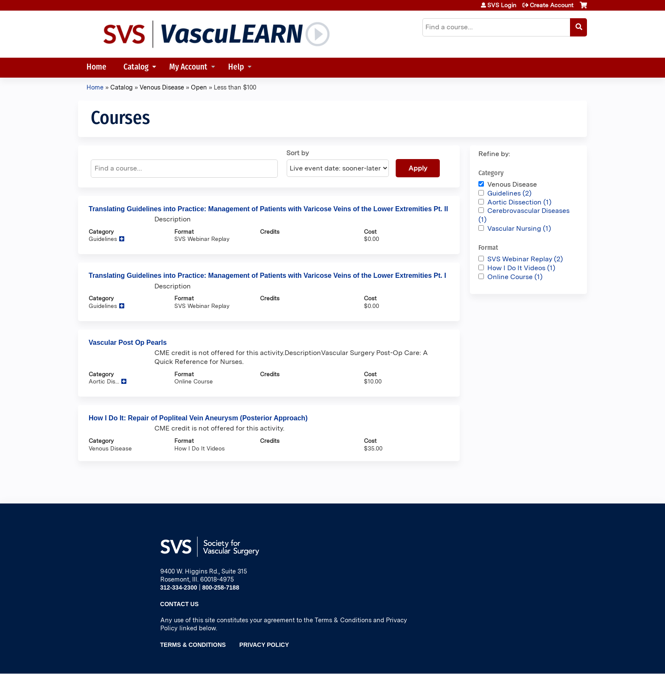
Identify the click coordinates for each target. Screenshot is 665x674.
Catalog (135, 68)
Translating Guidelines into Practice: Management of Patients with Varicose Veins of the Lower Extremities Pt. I (267, 275)
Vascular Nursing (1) (519, 228)
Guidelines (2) (509, 193)
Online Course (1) (514, 277)
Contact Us (179, 604)
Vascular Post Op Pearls (128, 342)
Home (96, 68)
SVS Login (501, 5)
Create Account (551, 5)
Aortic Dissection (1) (519, 202)
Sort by (297, 153)
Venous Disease (162, 87)
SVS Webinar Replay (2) (525, 259)
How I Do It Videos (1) (521, 268)
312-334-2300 (178, 587)
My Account (188, 68)
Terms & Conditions (193, 644)
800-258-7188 (220, 587)
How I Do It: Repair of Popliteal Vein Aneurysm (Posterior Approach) (198, 418)
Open (199, 87)
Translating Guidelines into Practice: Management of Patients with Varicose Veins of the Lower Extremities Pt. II (268, 209)
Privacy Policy (264, 644)
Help (236, 68)
